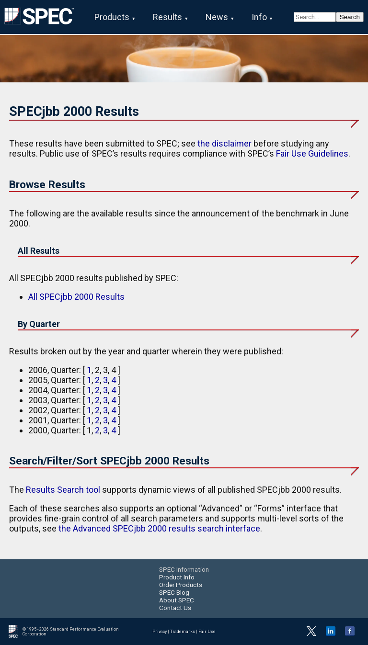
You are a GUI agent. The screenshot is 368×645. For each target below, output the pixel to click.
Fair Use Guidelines (312, 153)
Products (111, 17)
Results (167, 17)
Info (259, 17)
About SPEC (176, 600)
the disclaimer (224, 143)
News (217, 17)
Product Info (177, 577)
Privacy (159, 631)
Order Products (180, 584)
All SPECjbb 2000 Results (76, 297)
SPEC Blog (174, 592)
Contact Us (175, 607)
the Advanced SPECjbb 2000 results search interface (159, 528)
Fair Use (207, 631)
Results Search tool (63, 490)
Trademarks (182, 631)
